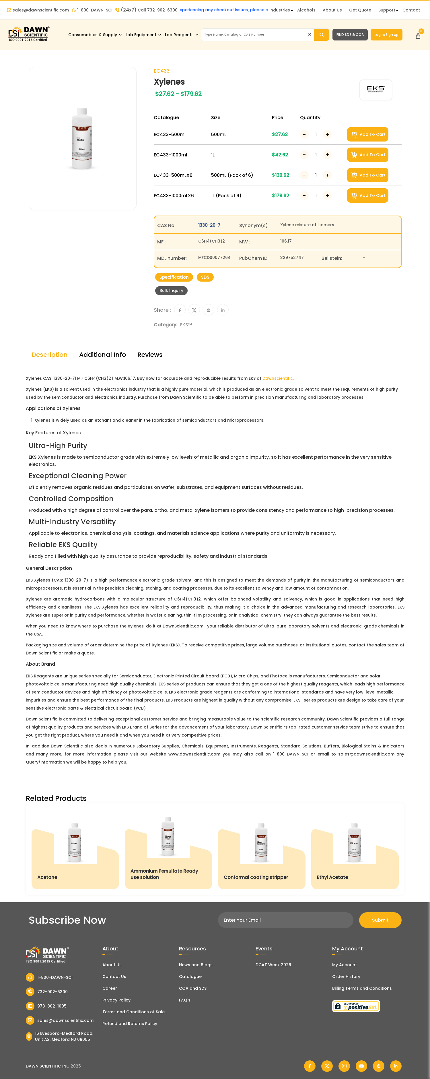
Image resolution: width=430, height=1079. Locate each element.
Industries (279, 10)
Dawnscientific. (278, 378)
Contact (411, 10)
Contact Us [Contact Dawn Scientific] (114, 976)
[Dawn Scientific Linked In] (396, 1066)
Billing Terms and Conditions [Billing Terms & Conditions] (362, 988)
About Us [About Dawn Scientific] (332, 10)
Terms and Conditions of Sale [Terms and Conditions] (133, 1012)
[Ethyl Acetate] (355, 849)
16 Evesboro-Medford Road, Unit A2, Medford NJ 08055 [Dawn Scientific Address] (59, 1036)
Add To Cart (368, 134)
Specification (174, 277)
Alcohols (306, 10)
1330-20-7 (209, 225)
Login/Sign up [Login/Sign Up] (386, 34)
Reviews (150, 354)
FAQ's (184, 1000)
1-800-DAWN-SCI (92, 10)
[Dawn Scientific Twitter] (327, 1066)
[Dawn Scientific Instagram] (344, 1066)
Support (386, 10)
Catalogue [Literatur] (190, 976)
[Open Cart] (418, 34)
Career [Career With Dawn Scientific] (109, 988)
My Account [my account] (344, 965)
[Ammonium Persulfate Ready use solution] (168, 849)
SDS (205, 277)
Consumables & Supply (92, 35)
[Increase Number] (327, 134)
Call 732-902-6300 (146, 10)
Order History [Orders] (346, 976)
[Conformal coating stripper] (262, 849)
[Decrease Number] (304, 134)
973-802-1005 (46, 1006)
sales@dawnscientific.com (38, 10)
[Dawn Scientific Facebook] (310, 1066)
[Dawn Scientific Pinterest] (378, 1066)
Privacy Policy (116, 1000)
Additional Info (102, 354)
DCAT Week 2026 (273, 965)
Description (50, 354)
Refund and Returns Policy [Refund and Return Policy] (129, 1023)
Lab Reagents (179, 35)
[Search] (321, 35)
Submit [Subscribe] (380, 920)
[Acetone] (75, 849)
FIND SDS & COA (350, 34)
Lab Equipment (141, 35)
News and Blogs (196, 965)
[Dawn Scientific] (28, 41)
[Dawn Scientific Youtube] (361, 1066)
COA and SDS (193, 988)
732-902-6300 (47, 991)
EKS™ (186, 324)
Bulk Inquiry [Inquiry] (171, 290)
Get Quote (360, 10)
